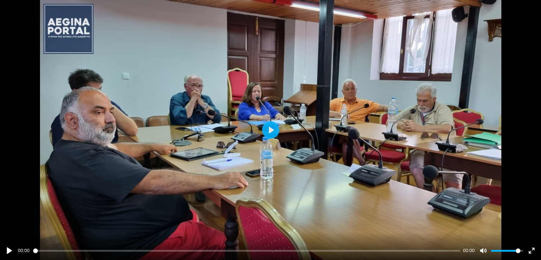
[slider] (246, 250)
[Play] (9, 250)
